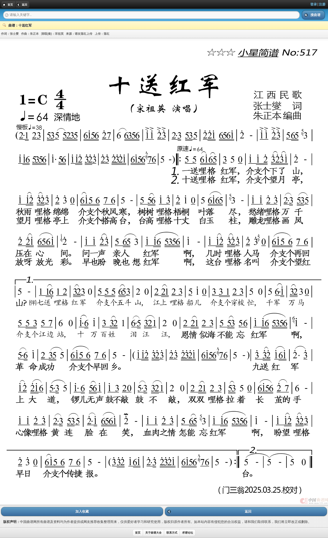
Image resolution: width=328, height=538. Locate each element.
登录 (313, 4)
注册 (322, 4)
